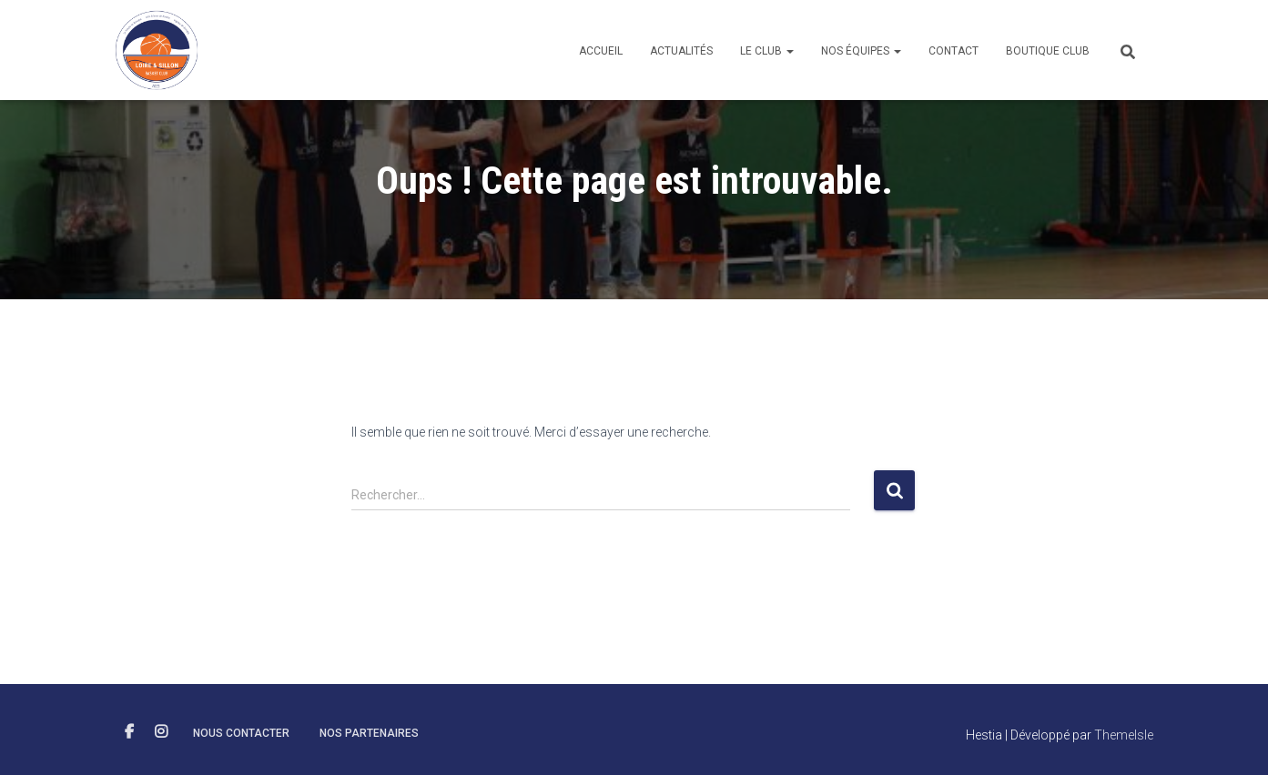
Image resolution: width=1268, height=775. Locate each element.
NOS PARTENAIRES (369, 733)
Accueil (601, 51)
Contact (953, 51)
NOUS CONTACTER (241, 733)
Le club (767, 51)
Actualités (681, 51)
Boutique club (1048, 51)
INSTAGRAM (161, 732)
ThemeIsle (1123, 735)
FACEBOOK (129, 732)
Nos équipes (861, 51)
